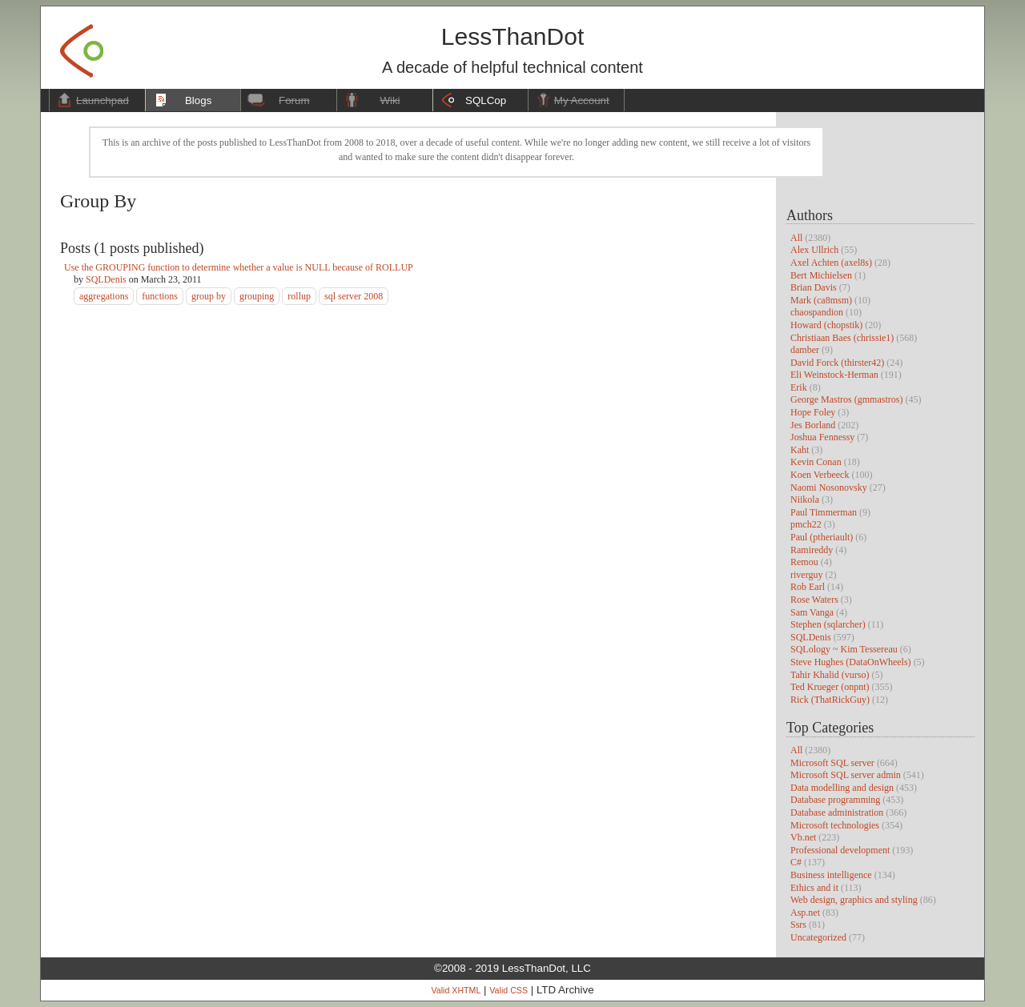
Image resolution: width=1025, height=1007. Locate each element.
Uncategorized (818, 937)
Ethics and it (814, 887)
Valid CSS (508, 990)
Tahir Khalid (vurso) (829, 674)
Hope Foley (812, 412)
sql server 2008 (353, 296)
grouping (256, 296)
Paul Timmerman (823, 512)
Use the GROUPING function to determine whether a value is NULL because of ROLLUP (238, 267)
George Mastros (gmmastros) (846, 399)
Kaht (799, 449)
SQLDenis (810, 637)
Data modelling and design (842, 787)
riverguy (806, 574)
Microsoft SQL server (832, 762)
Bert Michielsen (821, 275)
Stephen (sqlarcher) (828, 624)
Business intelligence (831, 875)
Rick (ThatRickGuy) (830, 699)
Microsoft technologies (834, 825)
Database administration (836, 812)
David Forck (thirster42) (837, 362)
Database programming (835, 799)
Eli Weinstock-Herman (834, 374)
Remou (804, 562)
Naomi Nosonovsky (828, 487)
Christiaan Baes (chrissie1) (842, 337)
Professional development (840, 850)
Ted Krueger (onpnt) (829, 686)
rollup (299, 296)
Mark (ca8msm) (821, 300)
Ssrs (798, 924)
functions (160, 296)
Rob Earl (807, 586)
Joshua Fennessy (822, 437)
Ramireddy (811, 550)
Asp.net (805, 912)
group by (208, 296)
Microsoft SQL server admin (845, 774)
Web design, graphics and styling (854, 899)
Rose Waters (814, 599)
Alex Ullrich (814, 249)
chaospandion (816, 312)
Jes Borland (812, 425)
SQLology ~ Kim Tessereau (844, 649)
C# (796, 862)
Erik (798, 387)
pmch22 (806, 524)
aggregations (103, 296)
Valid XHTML (455, 990)
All (796, 237)
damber (804, 349)
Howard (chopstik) (826, 325)
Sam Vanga (812, 612)
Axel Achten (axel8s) (831, 262)
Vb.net (803, 837)
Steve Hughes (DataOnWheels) (850, 662)
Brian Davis (813, 287)
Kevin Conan (816, 461)
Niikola (804, 499)
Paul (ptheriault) (821, 537)
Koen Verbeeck (819, 474)
